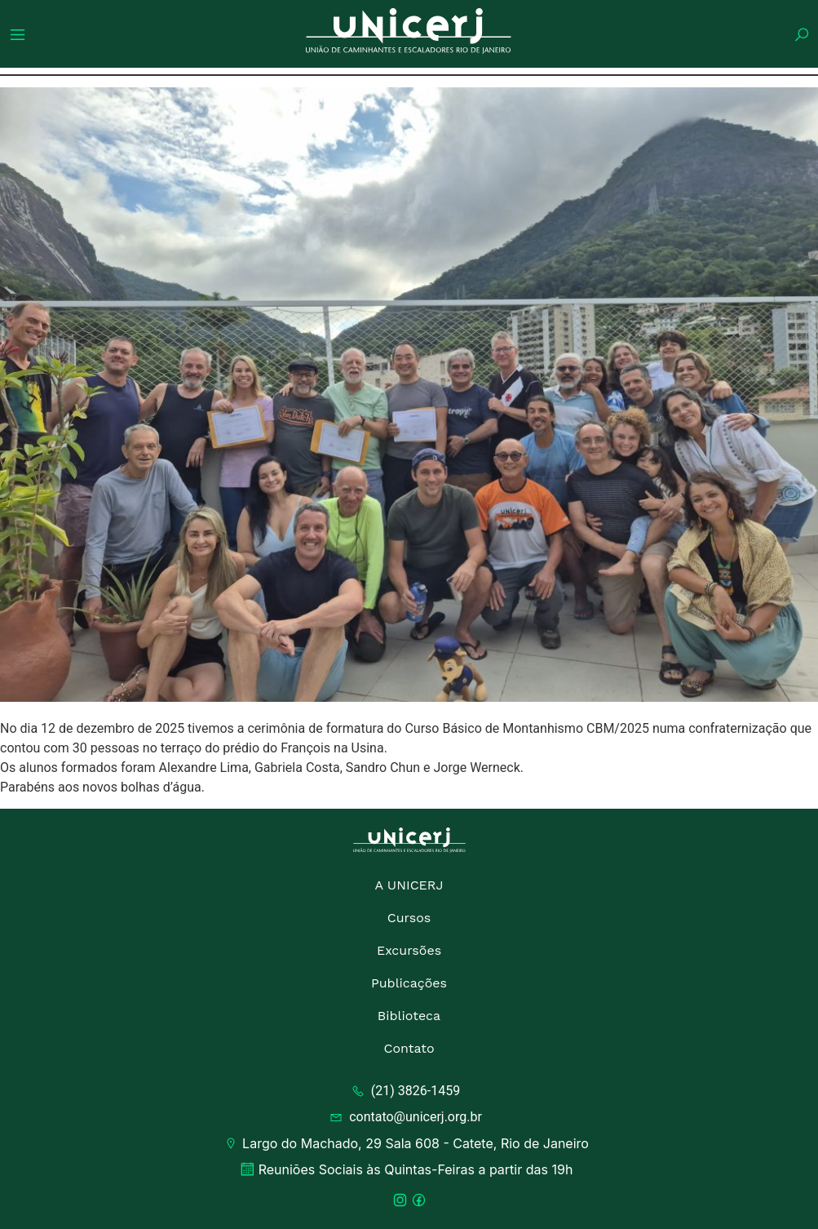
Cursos (409, 917)
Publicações (409, 983)
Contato (408, 1048)
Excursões (409, 950)
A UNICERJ (408, 885)
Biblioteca (409, 1015)
